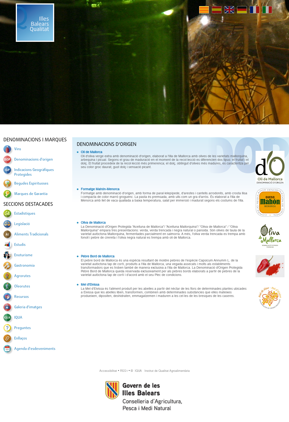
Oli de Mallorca (91, 152)
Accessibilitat (108, 370)
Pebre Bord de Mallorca (97, 256)
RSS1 (124, 370)
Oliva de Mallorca (93, 222)
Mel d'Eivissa (90, 284)
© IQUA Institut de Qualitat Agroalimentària (160, 370)
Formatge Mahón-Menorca (100, 189)
